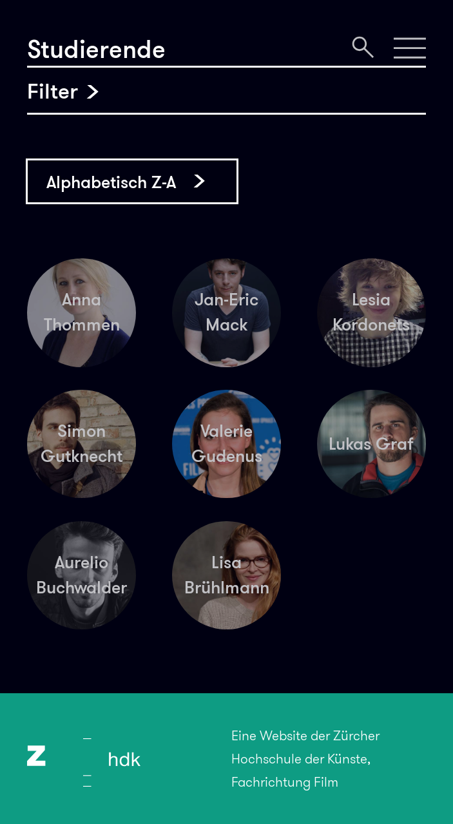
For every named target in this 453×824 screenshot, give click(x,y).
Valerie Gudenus (226, 443)
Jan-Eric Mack (226, 312)
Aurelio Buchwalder (81, 575)
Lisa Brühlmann (226, 575)
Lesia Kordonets (371, 312)
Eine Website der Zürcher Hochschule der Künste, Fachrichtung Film (305, 759)
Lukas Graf (371, 443)
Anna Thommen (82, 312)
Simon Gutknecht (81, 443)
